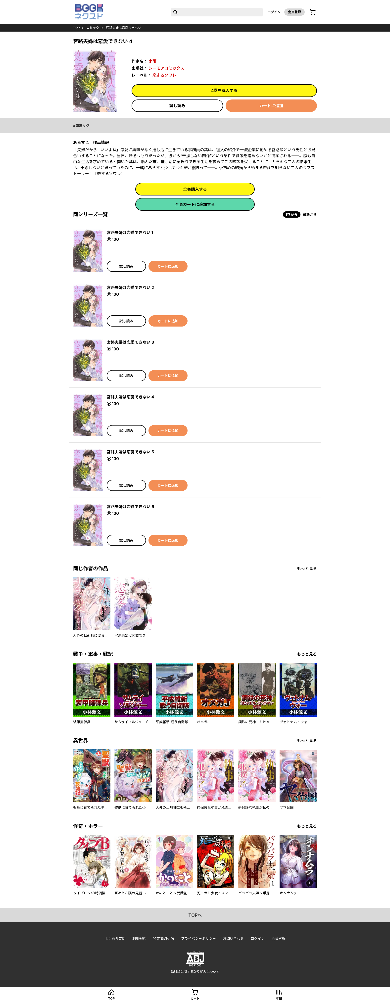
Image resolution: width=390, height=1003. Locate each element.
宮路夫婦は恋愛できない (123, 28)
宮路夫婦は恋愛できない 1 (130, 232)
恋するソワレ (164, 75)
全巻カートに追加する (195, 204)
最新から (310, 214)
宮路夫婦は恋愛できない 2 (130, 287)
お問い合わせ (233, 938)
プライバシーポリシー (198, 938)
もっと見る (307, 568)
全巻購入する (195, 189)
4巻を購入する (224, 90)
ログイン (274, 12)
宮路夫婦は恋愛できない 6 (130, 506)
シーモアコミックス (166, 68)
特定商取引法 (163, 938)
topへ (195, 915)
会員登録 (294, 12)
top (76, 28)
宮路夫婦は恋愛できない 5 (130, 451)
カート (195, 998)
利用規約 (139, 938)
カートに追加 (271, 105)
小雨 (152, 61)
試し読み (177, 105)
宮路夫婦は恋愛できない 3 (130, 342)
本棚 (279, 998)
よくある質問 (114, 938)
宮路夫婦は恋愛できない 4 (130, 396)
